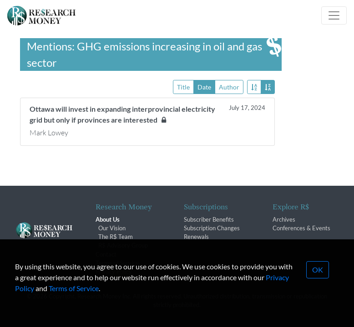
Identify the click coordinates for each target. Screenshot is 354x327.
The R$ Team (115, 236)
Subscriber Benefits (209, 219)
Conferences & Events (301, 228)
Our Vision (112, 228)
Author (229, 86)
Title (183, 86)
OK (317, 276)
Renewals (196, 236)
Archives (284, 219)
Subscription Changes (212, 228)
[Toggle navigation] (334, 15)
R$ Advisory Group (123, 245)
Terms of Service (74, 295)
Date (204, 86)
